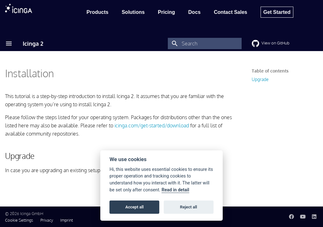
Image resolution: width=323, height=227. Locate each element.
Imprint (66, 220)
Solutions (133, 12)
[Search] (205, 43)
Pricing (166, 12)
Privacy (46, 220)
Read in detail (175, 190)
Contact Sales (230, 12)
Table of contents (270, 70)
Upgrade (260, 79)
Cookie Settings (19, 220)
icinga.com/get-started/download (152, 125)
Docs (194, 12)
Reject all (188, 207)
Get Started (277, 12)
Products (97, 12)
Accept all (134, 207)
